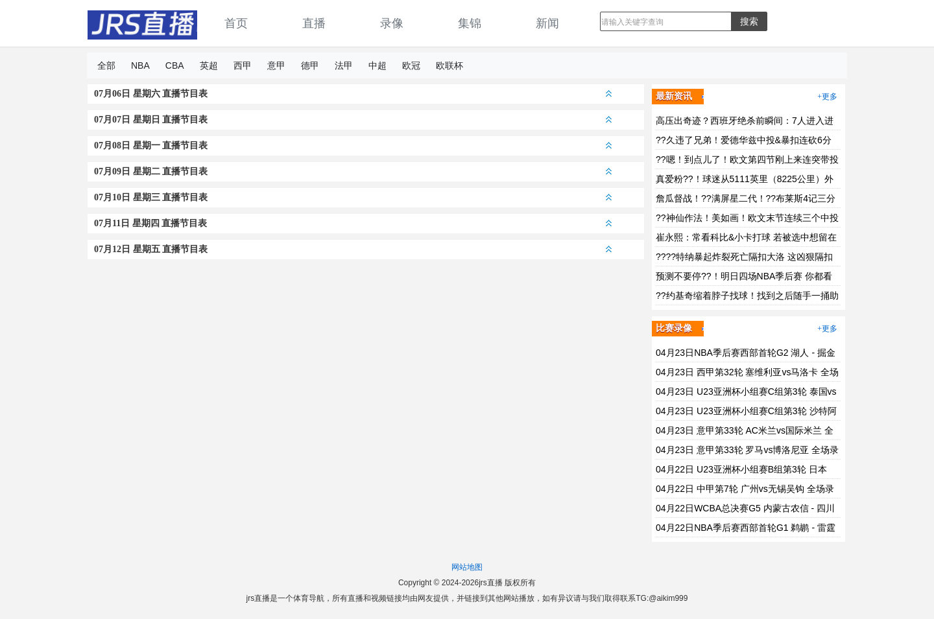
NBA (140, 65)
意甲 (276, 65)
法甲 (344, 65)
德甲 (310, 65)
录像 (391, 23)
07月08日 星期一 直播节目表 (353, 145)
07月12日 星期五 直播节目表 (353, 249)
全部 (106, 65)
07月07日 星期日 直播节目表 (353, 119)
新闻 (547, 23)
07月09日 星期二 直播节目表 (353, 171)
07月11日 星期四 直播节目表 (353, 223)
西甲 (243, 65)
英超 (209, 65)
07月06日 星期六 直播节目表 (353, 94)
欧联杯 (449, 65)
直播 (314, 23)
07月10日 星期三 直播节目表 (353, 197)
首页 (236, 23)
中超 (377, 65)
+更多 (827, 96)
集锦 (469, 23)
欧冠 (411, 65)
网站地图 (467, 567)
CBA (174, 65)
